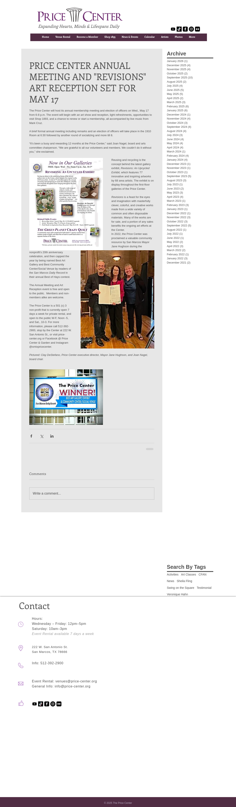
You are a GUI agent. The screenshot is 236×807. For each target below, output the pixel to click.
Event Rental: (44, 681)
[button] (62, 37)
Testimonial (204, 587)
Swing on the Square (180, 587)
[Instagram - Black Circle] (191, 29)
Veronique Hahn (177, 594)
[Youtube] (173, 29)
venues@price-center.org (76, 681)
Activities (173, 574)
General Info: (43, 686)
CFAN (202, 574)
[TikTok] (179, 29)
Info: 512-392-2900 (48, 663)
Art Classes (188, 574)
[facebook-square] (185, 29)
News (170, 581)
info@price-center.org (73, 686)
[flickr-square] (197, 29)
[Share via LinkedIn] (52, 436)
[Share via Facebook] (31, 436)
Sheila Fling (184, 581)
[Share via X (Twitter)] (42, 436)
